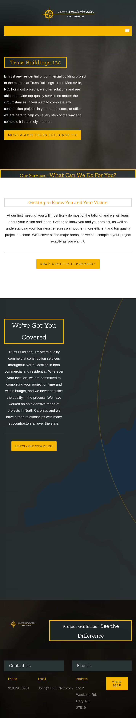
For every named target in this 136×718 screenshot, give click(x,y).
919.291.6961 (19, 688)
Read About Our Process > (68, 264)
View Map (117, 683)
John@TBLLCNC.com (55, 688)
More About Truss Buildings (43, 135)
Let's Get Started (34, 446)
